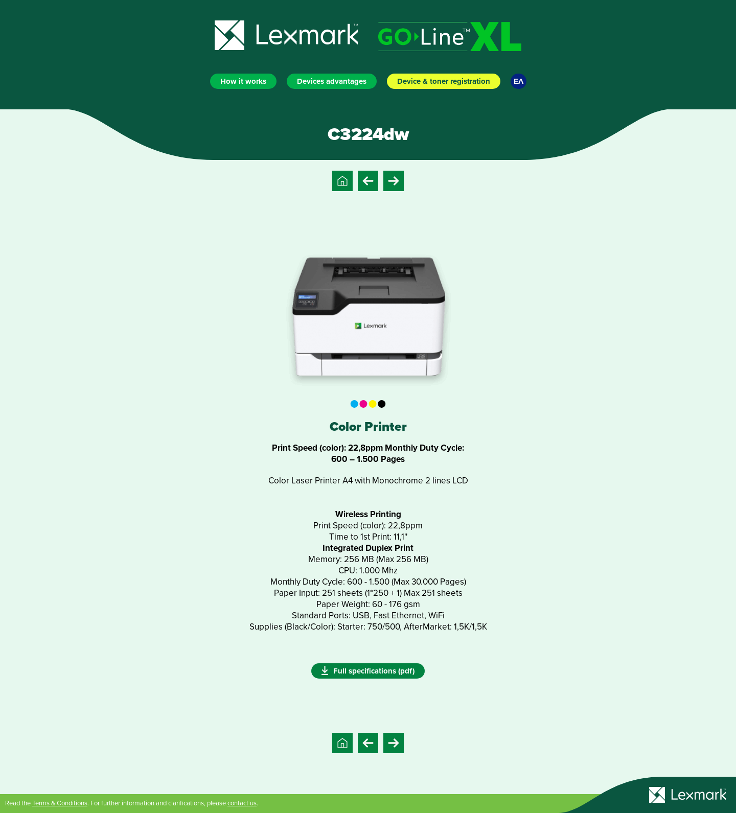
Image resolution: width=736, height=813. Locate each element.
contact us (242, 803)
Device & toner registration (443, 81)
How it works (243, 81)
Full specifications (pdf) (368, 670)
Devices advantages (331, 81)
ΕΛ (518, 81)
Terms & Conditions (59, 803)
